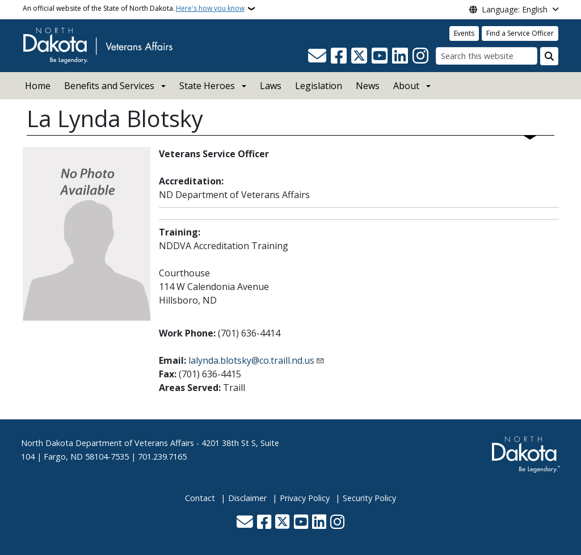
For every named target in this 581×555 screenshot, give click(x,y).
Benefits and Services (109, 85)
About (406, 85)
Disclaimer (247, 498)
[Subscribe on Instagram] (420, 56)
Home (37, 85)
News (368, 85)
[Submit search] (549, 56)
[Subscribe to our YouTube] (380, 56)
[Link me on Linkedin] (400, 56)
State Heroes (207, 85)
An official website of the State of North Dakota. (134, 8)
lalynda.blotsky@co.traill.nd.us (251, 360)
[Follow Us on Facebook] (339, 56)
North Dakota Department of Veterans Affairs (107, 443)
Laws (270, 85)
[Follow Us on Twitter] (359, 56)
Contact (200, 498)
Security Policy (369, 498)
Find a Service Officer (520, 33)
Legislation (318, 85)
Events (464, 33)
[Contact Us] (317, 56)
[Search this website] (486, 56)
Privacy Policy (305, 498)
